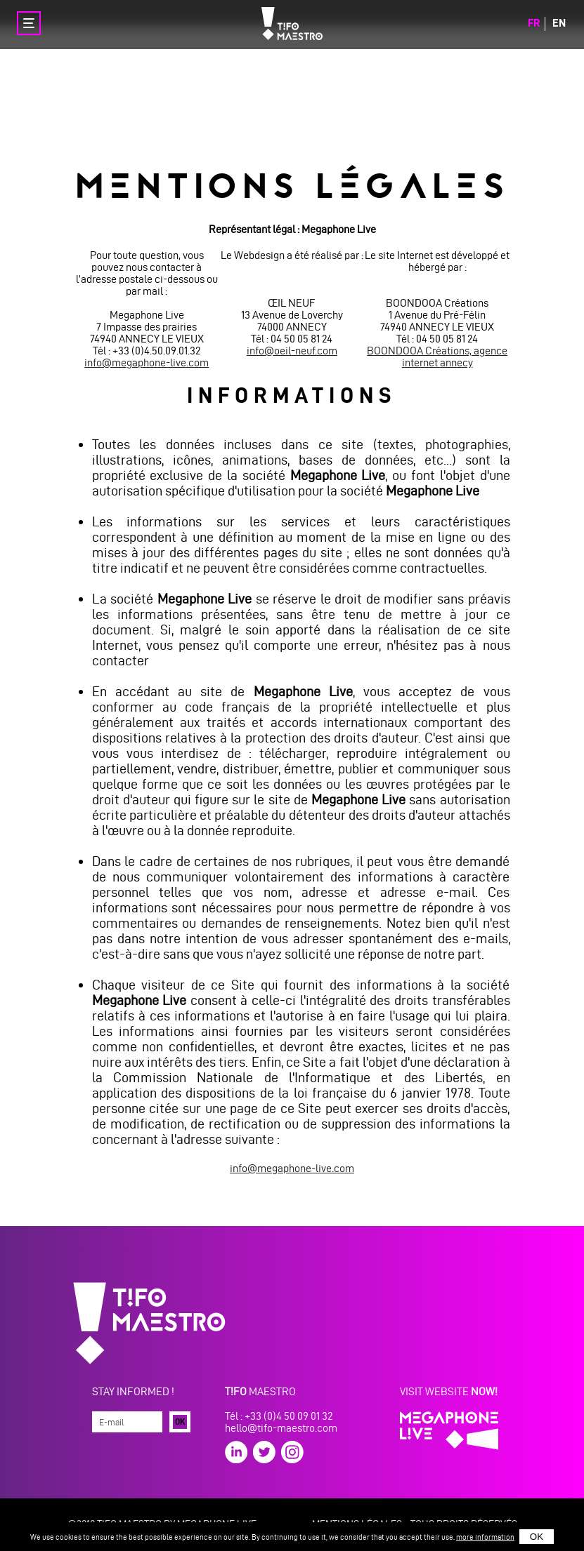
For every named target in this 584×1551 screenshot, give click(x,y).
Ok (180, 1421)
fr (534, 23)
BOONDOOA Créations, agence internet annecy (437, 356)
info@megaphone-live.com (146, 362)
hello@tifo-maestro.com (281, 1428)
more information (485, 1537)
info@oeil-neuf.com (292, 351)
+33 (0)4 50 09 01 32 (288, 1416)
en (559, 23)
